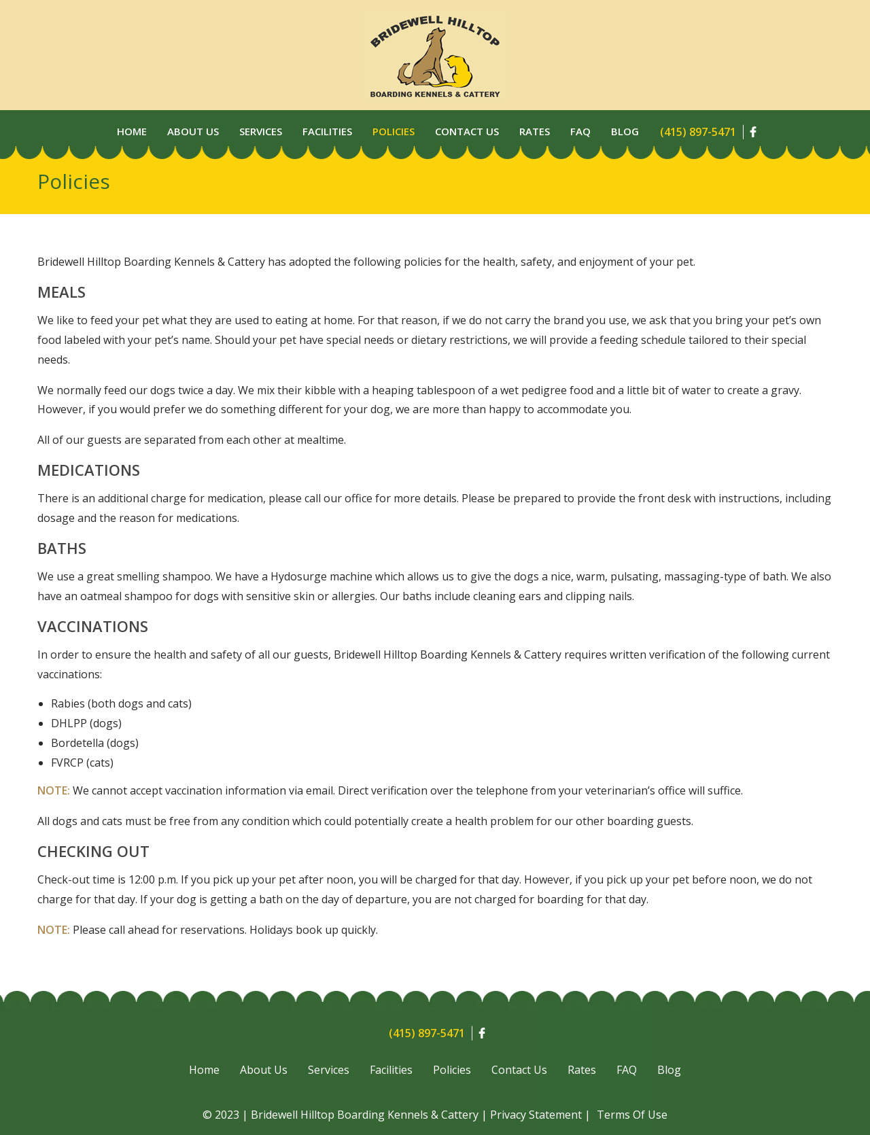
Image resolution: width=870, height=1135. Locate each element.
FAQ (626, 1069)
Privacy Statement (536, 1114)
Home (132, 131)
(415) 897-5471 (698, 131)
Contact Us (467, 131)
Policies (393, 131)
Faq (580, 131)
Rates (534, 131)
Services (260, 131)
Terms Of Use (632, 1114)
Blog (625, 131)
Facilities (327, 131)
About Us (193, 131)
